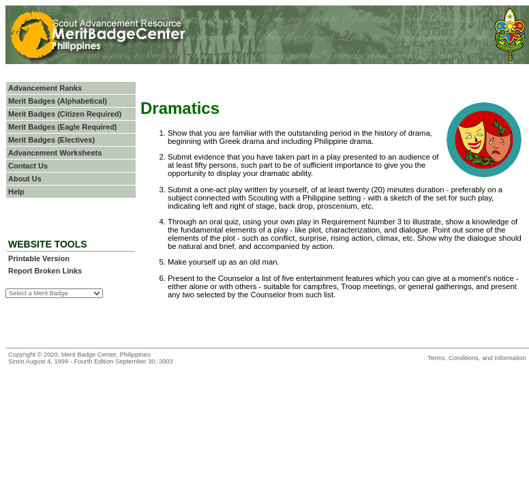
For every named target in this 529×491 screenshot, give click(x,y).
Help (16, 192)
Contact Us (28, 166)
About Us (25, 179)
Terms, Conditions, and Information (476, 358)
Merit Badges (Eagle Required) (62, 127)
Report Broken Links (45, 271)
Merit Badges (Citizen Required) (64, 114)
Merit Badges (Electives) (51, 140)
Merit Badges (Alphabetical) (57, 101)
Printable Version (39, 258)
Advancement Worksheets (55, 153)
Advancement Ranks (45, 88)
